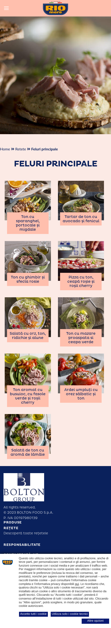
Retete (20, 149)
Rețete (11, 528)
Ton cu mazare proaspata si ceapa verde (81, 337)
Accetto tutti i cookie (33, 614)
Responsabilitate (22, 545)
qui (77, 584)
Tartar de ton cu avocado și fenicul (81, 218)
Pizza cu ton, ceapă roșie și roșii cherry (81, 281)
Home (5, 149)
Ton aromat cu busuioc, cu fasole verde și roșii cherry (28, 396)
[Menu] (6, 8)
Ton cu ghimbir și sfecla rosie (28, 279)
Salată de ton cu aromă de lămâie (28, 452)
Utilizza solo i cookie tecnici (70, 614)
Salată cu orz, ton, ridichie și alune (28, 335)
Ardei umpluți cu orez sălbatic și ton (81, 394)
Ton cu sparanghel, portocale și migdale (28, 223)
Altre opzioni (95, 620)
